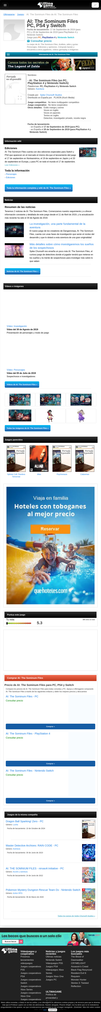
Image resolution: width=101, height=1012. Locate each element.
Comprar (49, 726)
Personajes (11, 174)
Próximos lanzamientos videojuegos (27, 959)
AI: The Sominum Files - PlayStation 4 (28, 733)
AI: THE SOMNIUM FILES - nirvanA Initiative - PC (35, 868)
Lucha (15, 825)
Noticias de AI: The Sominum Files (22, 271)
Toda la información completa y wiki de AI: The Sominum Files (38, 188)
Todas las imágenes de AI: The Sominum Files (27, 428)
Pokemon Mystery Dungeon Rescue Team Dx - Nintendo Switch (43, 889)
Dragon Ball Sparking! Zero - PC (25, 821)
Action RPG (17, 893)
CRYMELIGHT (78, 963)
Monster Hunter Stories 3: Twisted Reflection (80, 983)
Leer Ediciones (11, 165)
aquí (45, 1010)
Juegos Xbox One (55, 976)
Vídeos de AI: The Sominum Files (21, 384)
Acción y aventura (20, 872)
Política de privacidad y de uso (52, 997)
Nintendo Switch (54, 960)
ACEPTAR (52, 1010)
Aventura (40, 89)
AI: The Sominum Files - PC (22, 696)
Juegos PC (51, 979)
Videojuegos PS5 (54, 963)
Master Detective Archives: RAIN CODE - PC (32, 845)
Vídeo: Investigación (17, 326)
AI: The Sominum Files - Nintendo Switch (30, 770)
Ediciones (10, 177)
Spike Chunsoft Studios (51, 95)
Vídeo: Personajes (16, 370)
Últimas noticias (53, 956)
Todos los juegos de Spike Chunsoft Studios (76, 916)
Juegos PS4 (52, 966)
